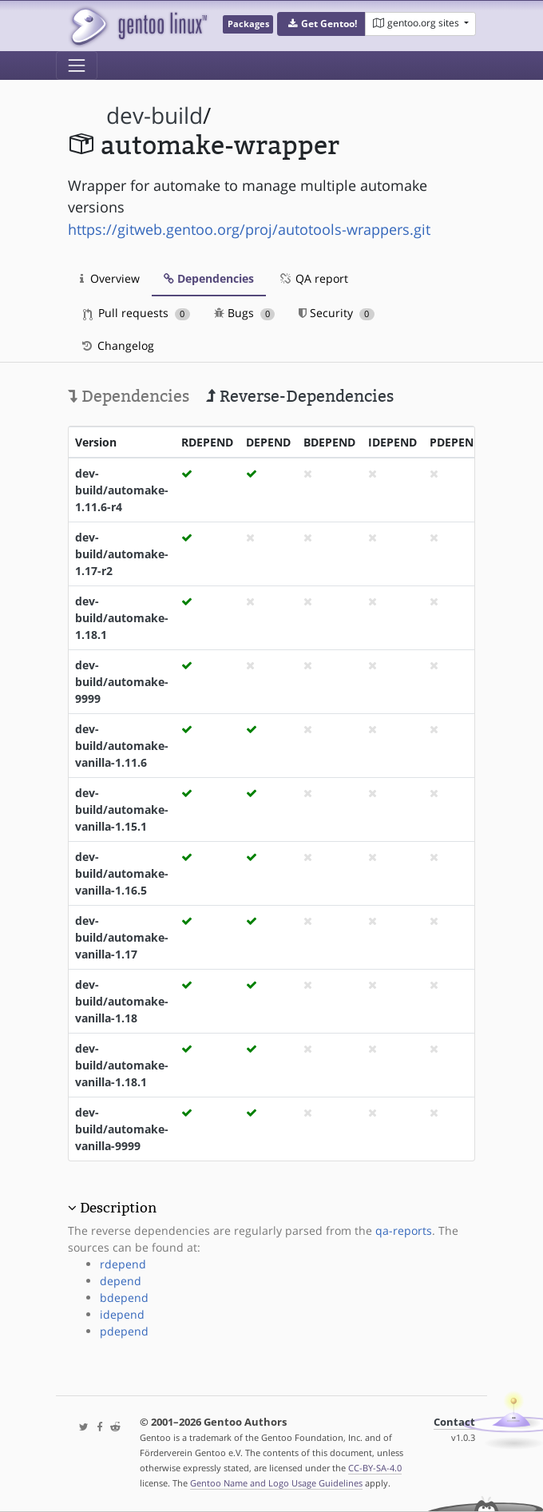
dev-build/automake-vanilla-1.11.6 (121, 745)
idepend (122, 1314)
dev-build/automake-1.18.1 (121, 617)
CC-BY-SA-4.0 (375, 1468)
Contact (454, 1422)
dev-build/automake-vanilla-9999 (121, 1129)
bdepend (124, 1297)
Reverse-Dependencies (300, 396)
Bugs (244, 312)
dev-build (154, 115)
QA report (313, 278)
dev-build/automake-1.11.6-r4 (121, 490)
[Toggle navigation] (76, 65)
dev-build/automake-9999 (121, 681)
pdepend (124, 1331)
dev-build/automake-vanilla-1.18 (121, 1001)
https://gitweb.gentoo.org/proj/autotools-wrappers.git (249, 229)
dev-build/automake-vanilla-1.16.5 (121, 873)
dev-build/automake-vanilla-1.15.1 (121, 809)
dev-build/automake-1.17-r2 (121, 554)
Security (337, 312)
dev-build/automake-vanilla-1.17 (121, 937)
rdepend (123, 1264)
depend (120, 1280)
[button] (321, 24)
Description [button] (118, 1208)
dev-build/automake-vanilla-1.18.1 (121, 1065)
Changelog (117, 345)
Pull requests (136, 312)
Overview (110, 278)
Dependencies (209, 278)
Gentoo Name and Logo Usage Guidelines (276, 1483)
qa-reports (403, 1230)
